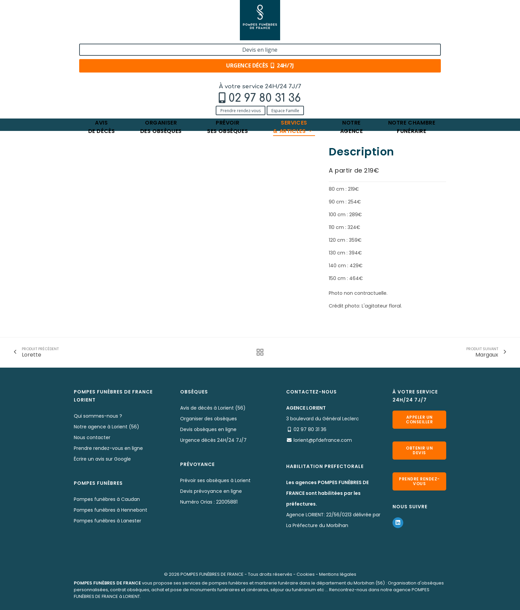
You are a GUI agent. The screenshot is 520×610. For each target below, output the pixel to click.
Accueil (82, 73)
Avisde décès (101, 52)
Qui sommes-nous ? (98, 416)
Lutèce (210, 73)
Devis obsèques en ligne (208, 429)
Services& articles (293, 52)
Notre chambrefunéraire (411, 52)
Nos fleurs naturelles (171, 73)
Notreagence (351, 52)
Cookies (306, 574)
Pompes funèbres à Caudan (107, 499)
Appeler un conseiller (419, 419)
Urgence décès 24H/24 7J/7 (213, 440)
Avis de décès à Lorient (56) (213, 408)
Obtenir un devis (419, 450)
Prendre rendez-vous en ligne (108, 448)
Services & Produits (120, 73)
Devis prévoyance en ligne (211, 491)
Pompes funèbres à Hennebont (110, 510)
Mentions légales (337, 574)
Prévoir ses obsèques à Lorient (215, 480)
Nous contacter (92, 437)
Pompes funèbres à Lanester (107, 520)
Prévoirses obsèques (227, 52)
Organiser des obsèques (208, 418)
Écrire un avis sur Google (102, 459)
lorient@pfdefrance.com (323, 440)
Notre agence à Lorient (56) (106, 426)
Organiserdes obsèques (161, 52)
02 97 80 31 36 (119, 22)
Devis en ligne (405, 12)
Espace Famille (140, 34)
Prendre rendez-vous (95, 34)
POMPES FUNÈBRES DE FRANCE (212, 574)
